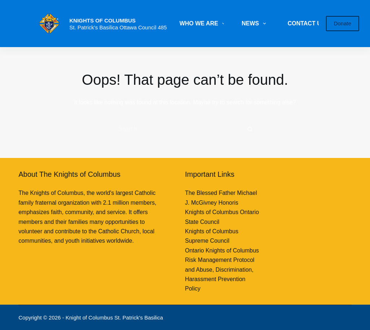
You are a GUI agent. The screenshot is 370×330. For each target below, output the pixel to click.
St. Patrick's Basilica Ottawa (103, 27)
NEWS (255, 23)
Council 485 (152, 27)
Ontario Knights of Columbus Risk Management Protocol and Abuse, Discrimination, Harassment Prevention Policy (222, 269)
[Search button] (250, 129)
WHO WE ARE (204, 23)
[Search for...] (178, 129)
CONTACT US (306, 23)
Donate (342, 23)
